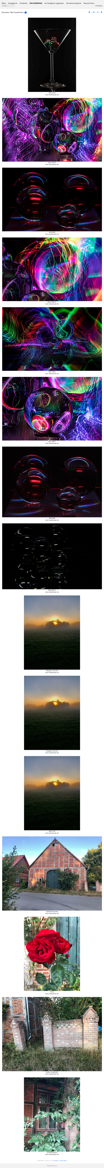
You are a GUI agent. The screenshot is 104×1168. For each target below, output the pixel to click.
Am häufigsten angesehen (54, 3)
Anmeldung (98, 6)
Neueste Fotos (89, 3)
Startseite (5, 12)
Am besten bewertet (73, 3)
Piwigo (55, 1166)
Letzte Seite (63, 1160)
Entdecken (23, 3)
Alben (4, 3)
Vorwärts (55, 1160)
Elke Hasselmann (17, 12)
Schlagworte (12, 3)
